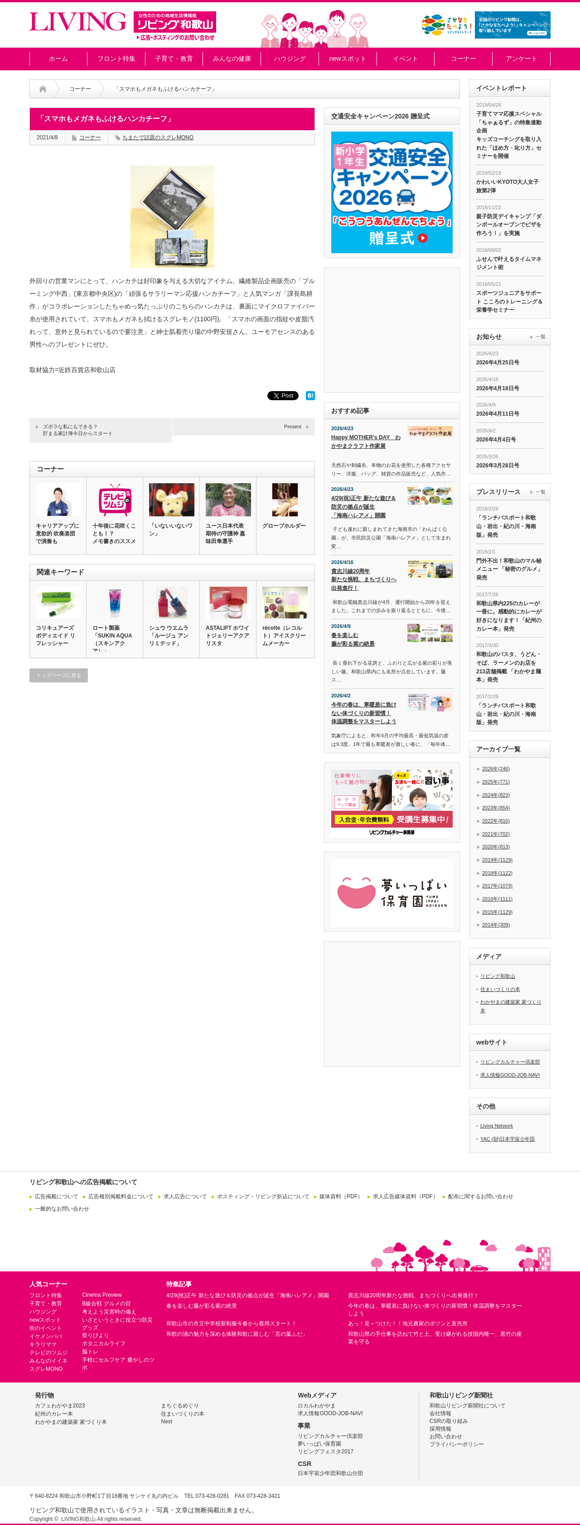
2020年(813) (496, 846)
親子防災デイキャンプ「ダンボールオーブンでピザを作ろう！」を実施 (508, 224)
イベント (405, 58)
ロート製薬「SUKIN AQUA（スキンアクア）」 (112, 639)
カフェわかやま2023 (60, 1405)
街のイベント (45, 1328)
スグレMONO (46, 1369)
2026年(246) (496, 768)
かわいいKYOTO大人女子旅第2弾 (507, 186)
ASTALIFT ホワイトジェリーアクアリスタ (227, 636)
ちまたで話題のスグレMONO (157, 137)
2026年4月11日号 (497, 414)
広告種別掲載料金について (121, 1196)
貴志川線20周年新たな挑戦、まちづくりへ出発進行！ (363, 579)
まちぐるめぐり (180, 1405)
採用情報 (440, 1429)
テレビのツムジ (48, 1352)
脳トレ (90, 1351)
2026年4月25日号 (497, 362)
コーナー (463, 58)
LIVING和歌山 (78, 1519)
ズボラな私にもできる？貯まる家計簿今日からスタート (78, 430)
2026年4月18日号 (497, 388)
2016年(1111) (497, 899)
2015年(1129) (497, 912)
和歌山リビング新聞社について (468, 1405)
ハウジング (290, 58)
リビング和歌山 (497, 976)
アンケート (521, 58)
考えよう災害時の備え (109, 1312)
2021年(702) (496, 834)
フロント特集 (116, 58)
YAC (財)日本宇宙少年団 (507, 1139)
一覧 (541, 336)
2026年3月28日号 (497, 465)
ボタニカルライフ (104, 1343)
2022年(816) (496, 821)
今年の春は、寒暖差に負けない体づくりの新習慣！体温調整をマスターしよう (363, 713)
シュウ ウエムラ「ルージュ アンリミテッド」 (168, 636)
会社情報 (440, 1413)
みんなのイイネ (48, 1361)
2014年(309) (496, 924)
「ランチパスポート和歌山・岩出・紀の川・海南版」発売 (506, 526)
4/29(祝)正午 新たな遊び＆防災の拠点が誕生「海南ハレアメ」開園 (363, 506)
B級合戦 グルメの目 (106, 1303)
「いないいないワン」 (171, 530)
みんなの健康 (232, 58)
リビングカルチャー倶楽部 (510, 1061)
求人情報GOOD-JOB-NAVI (510, 1075)
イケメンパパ (45, 1336)
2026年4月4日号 (496, 439)
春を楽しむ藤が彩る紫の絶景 (353, 639)
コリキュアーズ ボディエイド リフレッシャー (55, 636)
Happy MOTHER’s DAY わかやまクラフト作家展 (366, 441)
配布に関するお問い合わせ (480, 1196)
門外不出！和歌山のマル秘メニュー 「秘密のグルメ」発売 (509, 569)
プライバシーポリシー (457, 1444)
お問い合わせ (446, 1436)
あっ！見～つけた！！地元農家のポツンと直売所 (408, 1323)
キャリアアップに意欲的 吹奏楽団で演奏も (57, 533)
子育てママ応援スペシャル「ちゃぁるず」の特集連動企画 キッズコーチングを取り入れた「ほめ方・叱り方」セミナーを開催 (508, 135)
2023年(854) (496, 807)
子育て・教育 (174, 58)
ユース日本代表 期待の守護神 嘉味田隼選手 (225, 533)
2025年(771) (496, 782)
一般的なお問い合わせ (62, 1209)
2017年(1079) (497, 885)
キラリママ (43, 1344)
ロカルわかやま (317, 1405)
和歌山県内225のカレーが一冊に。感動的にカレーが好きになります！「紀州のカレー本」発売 (508, 616)
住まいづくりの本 (500, 989)
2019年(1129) (497, 860)
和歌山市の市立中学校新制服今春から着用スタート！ (231, 1323)
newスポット (348, 58)
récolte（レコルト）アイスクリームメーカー (284, 636)
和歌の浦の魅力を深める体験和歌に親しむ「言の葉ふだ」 (237, 1334)
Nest (166, 1421)
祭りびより (95, 1335)
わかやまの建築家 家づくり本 (71, 1422)
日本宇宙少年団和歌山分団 (330, 1473)
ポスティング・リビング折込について (263, 1196)
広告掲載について (56, 1196)
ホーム (58, 58)
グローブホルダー (284, 526)
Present (292, 426)
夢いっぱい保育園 (319, 1444)
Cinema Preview (101, 1295)
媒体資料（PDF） (341, 1196)
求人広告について (185, 1196)
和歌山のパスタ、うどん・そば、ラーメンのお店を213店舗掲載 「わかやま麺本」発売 (508, 667)
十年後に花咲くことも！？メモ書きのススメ (114, 533)
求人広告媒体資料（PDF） (405, 1196)
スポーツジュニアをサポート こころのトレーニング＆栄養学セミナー (509, 301)
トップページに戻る (58, 675)
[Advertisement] (172, 777)
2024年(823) (496, 795)
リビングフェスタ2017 (325, 1451)
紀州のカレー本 (54, 1414)
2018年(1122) (497, 873)
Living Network (496, 1125)
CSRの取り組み (449, 1421)
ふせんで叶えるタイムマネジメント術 (508, 263)
